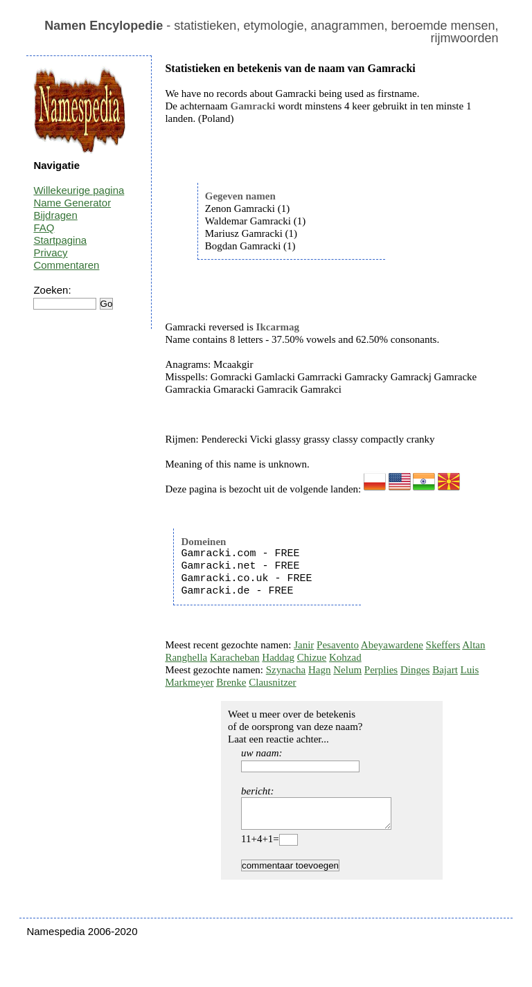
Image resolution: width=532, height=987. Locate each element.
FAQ (43, 227)
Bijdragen (55, 215)
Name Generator (72, 202)
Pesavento (338, 644)
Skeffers (443, 644)
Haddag (278, 657)
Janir (304, 644)
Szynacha (285, 669)
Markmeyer (189, 682)
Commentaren (66, 265)
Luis (470, 669)
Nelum (347, 669)
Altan (473, 644)
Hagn (319, 669)
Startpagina (60, 240)
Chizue (312, 657)
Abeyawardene (392, 644)
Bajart (445, 669)
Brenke (231, 682)
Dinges (415, 669)
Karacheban (235, 657)
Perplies (381, 669)
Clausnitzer (272, 682)
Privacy (50, 252)
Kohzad (345, 657)
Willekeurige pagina (78, 190)
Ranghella (186, 657)
